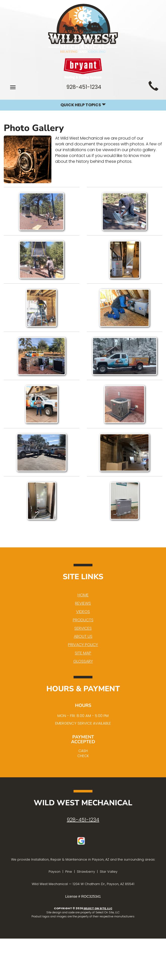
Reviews (83, 603)
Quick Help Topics (83, 105)
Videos (83, 612)
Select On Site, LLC (97, 908)
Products (83, 620)
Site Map (83, 653)
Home (83, 595)
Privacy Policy (83, 645)
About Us (83, 636)
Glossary (83, 661)
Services (83, 628)
